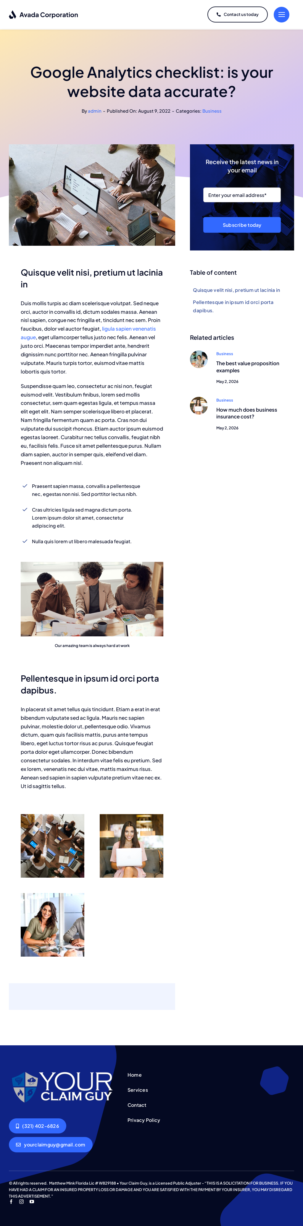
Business (212, 109)
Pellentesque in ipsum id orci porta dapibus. (233, 305)
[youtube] (32, 1200)
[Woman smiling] (199, 397)
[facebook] (11, 1200)
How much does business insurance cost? (246, 411)
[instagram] (21, 1200)
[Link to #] (281, 14)
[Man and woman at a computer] (199, 351)
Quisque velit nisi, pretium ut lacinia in (236, 289)
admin (94, 109)
